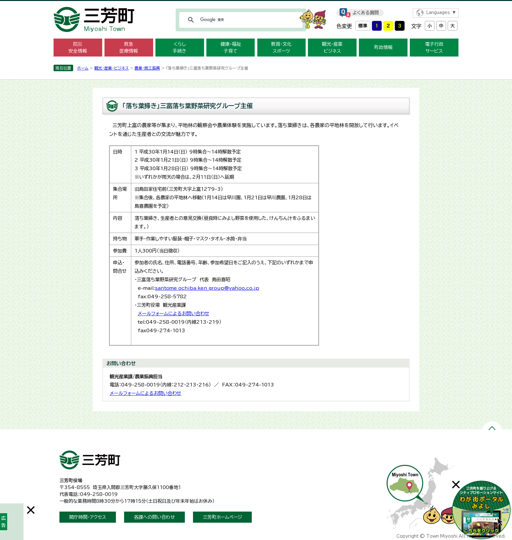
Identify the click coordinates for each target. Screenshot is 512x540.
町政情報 (383, 47)
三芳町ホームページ (222, 517)
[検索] (240, 20)
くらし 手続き (179, 47)
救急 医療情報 (129, 47)
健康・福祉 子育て (230, 47)
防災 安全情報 (78, 47)
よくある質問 (366, 12)
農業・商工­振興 (147, 68)
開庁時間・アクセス (87, 517)
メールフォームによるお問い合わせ (173, 313)
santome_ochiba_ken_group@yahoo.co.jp (207, 288)
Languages (438, 12)
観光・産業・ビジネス (111, 68)
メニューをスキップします (256, 4)
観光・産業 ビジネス (332, 47)
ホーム (82, 68)
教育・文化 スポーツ (281, 47)
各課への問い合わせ (154, 517)
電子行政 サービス (434, 47)
